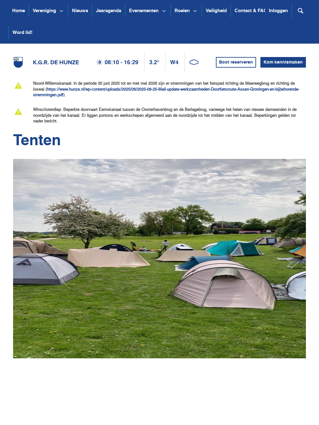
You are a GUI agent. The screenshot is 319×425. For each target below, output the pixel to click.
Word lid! (22, 32)
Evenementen (144, 10)
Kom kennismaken (283, 62)
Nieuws (80, 10)
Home (18, 10)
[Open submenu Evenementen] (163, 10)
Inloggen (278, 10)
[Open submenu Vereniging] (61, 10)
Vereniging (44, 10)
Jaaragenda (108, 10)
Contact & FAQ (251, 10)
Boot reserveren (236, 62)
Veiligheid (216, 10)
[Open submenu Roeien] (195, 10)
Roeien (182, 10)
